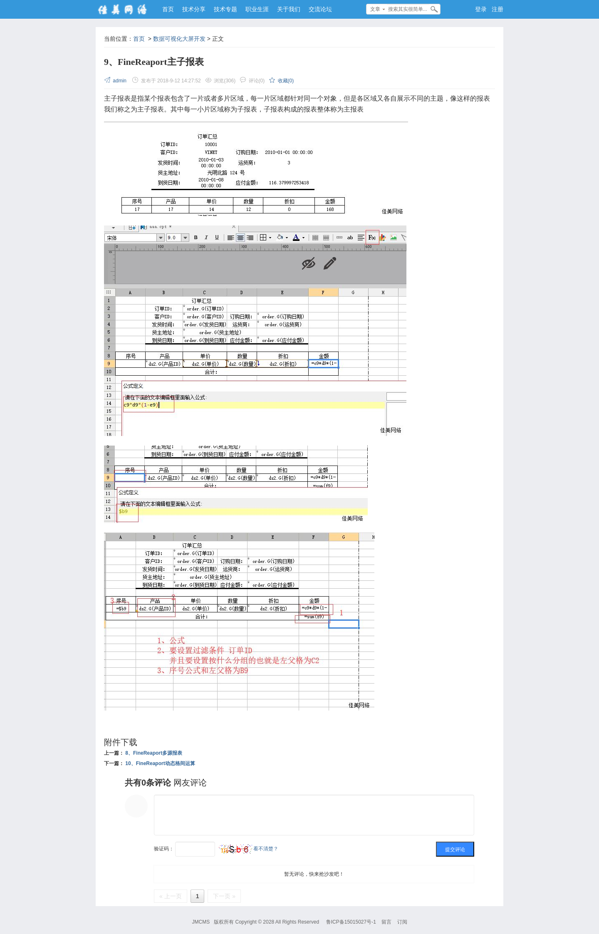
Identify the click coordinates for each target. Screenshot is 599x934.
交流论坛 (320, 9)
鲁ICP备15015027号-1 (351, 922)
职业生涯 (257, 9)
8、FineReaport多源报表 (153, 753)
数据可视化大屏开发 (179, 38)
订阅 (402, 922)
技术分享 (193, 9)
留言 (386, 922)
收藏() (281, 81)
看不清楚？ (248, 849)
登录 (481, 9)
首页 (168, 9)
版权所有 (224, 922)
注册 (497, 9)
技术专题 (225, 9)
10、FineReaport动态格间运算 (160, 763)
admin (116, 81)
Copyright (245, 922)
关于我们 (288, 9)
